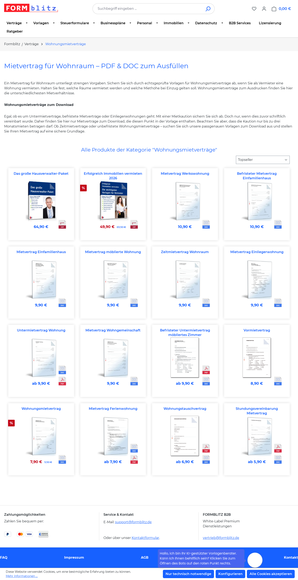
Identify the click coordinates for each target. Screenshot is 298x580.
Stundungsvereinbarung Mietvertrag (257, 411)
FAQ (3, 557)
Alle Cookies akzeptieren (271, 574)
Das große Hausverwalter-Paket (41, 174)
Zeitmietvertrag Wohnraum (185, 252)
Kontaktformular (145, 538)
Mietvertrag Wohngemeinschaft (113, 330)
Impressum (74, 557)
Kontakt (291, 557)
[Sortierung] (263, 160)
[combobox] (147, 8)
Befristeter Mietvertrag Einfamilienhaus (257, 176)
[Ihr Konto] (264, 9)
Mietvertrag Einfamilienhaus (41, 252)
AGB (144, 557)
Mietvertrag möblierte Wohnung (113, 252)
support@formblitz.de (133, 522)
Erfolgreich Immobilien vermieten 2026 (113, 176)
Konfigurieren (230, 574)
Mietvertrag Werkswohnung (185, 174)
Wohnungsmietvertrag (41, 409)
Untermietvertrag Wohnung (41, 330)
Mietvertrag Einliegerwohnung (257, 252)
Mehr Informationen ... (22, 576)
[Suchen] (208, 8)
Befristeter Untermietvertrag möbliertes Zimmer (185, 332)
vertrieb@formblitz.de (221, 538)
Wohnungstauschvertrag (184, 409)
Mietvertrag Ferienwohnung (113, 409)
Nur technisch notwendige (188, 574)
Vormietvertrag (257, 330)
